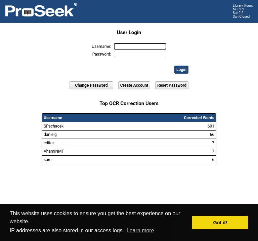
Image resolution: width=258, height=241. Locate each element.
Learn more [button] (140, 230)
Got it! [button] (220, 222)
